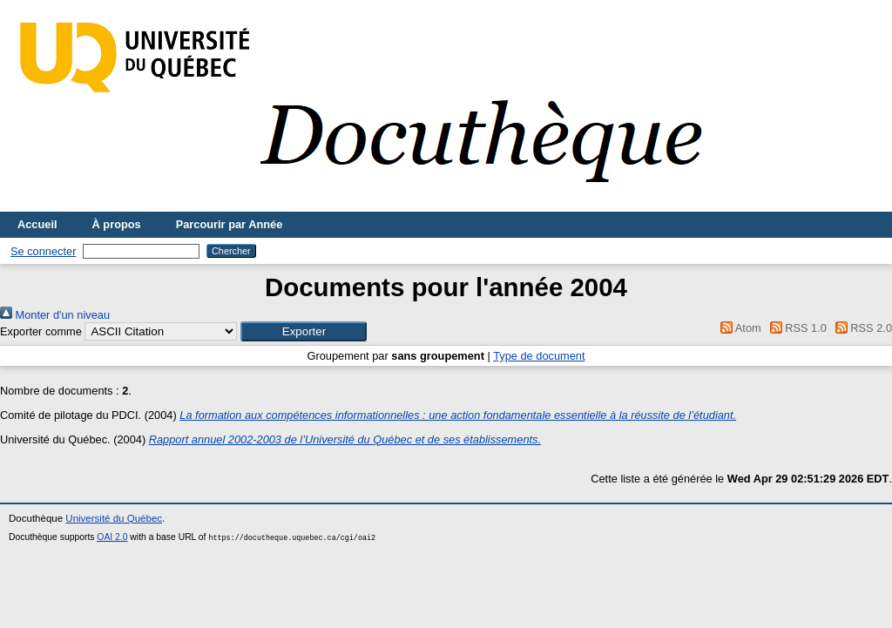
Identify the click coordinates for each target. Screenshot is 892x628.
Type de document (539, 355)
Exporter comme (41, 331)
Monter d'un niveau (55, 314)
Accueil (37, 224)
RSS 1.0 (795, 327)
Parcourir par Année (229, 224)
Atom (738, 327)
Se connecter (43, 251)
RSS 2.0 (860, 327)
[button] (303, 331)
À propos (116, 224)
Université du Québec (113, 518)
